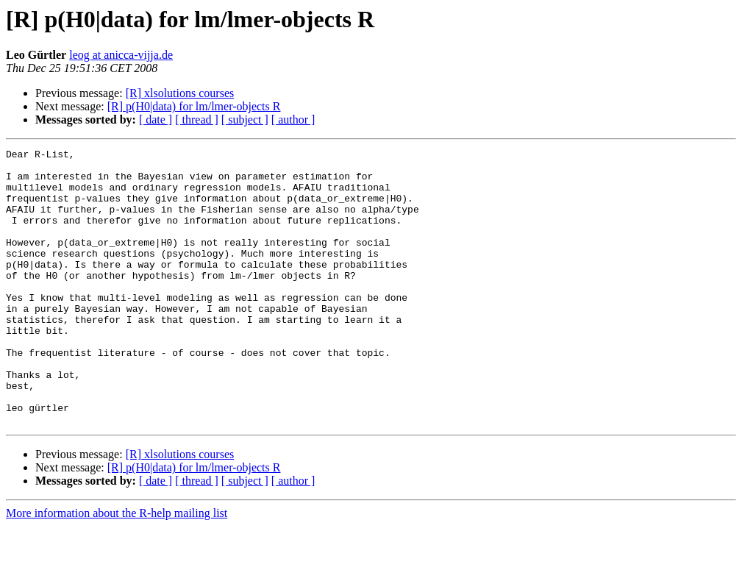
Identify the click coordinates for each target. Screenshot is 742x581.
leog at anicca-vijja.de (121, 55)
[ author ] (293, 119)
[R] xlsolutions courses (180, 93)
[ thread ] (196, 119)
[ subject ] (244, 119)
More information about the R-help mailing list (116, 568)
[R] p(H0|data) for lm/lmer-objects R (194, 106)
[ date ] (155, 119)
